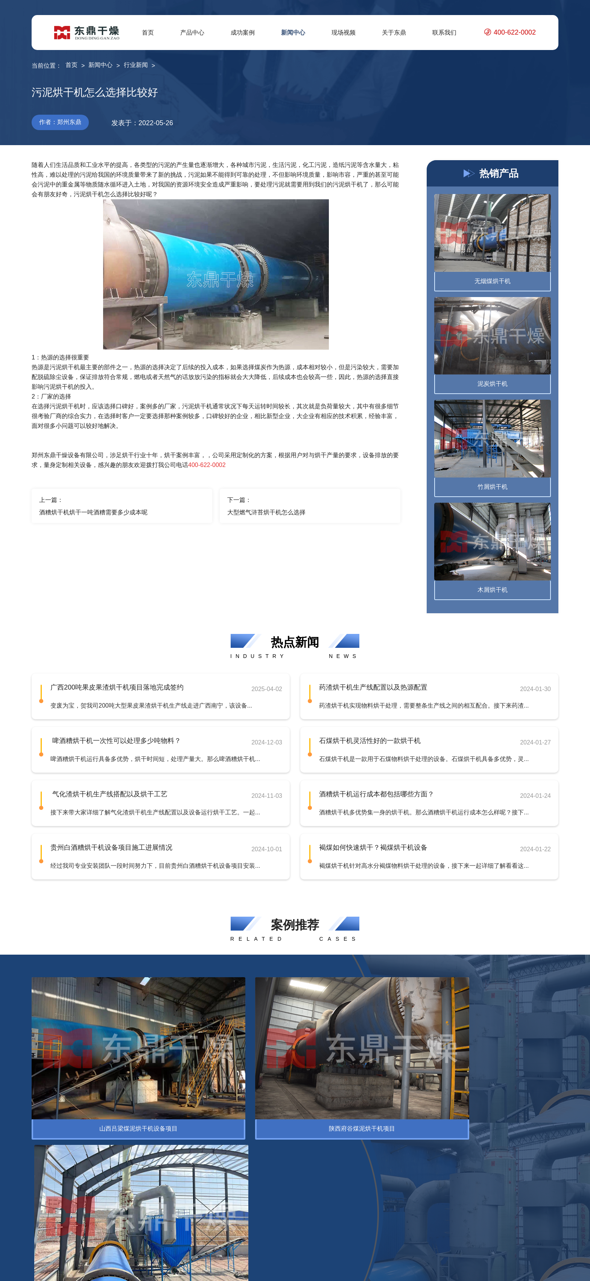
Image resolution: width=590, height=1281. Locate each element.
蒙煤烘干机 (122, 1213)
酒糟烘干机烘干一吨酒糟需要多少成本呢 (93, 512)
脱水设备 (44, 1189)
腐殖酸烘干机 (125, 1177)
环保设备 (89, 1121)
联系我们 (444, 32)
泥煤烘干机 (122, 1225)
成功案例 (243, 32)
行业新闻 (136, 65)
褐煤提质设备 (125, 1237)
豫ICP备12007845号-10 (226, 1270)
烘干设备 (44, 1177)
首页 (148, 32)
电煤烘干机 (122, 1201)
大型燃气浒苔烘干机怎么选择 (266, 512)
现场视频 (343, 32)
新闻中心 (293, 32)
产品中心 (192, 32)
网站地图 (529, 1270)
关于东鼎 (394, 32)
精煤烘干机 (122, 1189)
